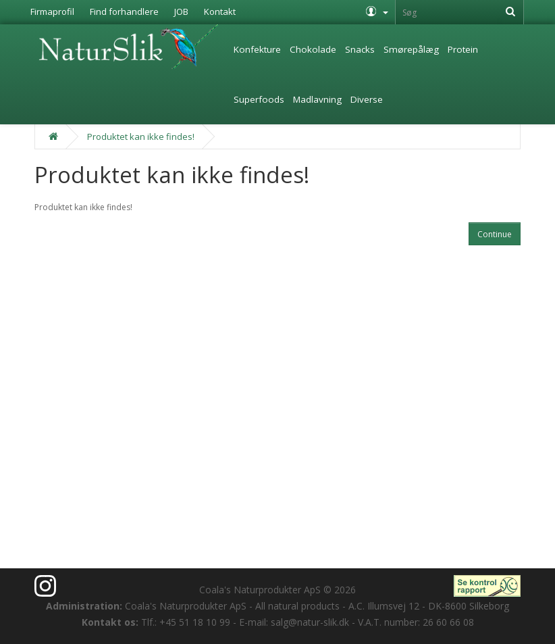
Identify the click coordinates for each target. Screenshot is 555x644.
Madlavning (317, 99)
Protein (463, 49)
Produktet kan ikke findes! (140, 136)
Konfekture (257, 49)
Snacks (360, 49)
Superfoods (259, 99)
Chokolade (313, 49)
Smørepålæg (411, 49)
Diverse (366, 99)
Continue (494, 234)
